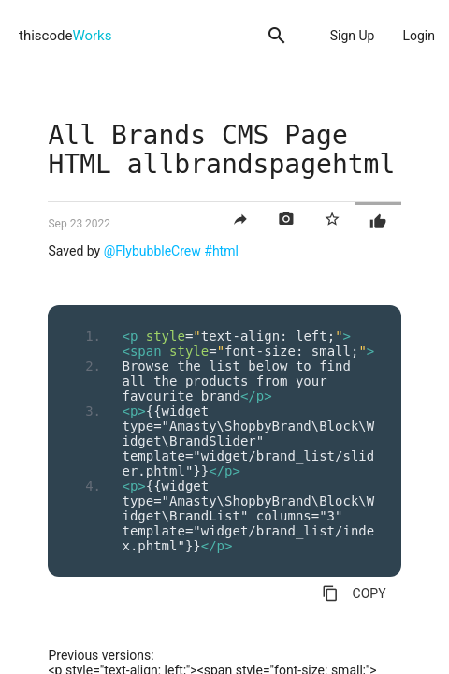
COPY (354, 593)
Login (418, 35)
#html (221, 250)
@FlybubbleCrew (152, 250)
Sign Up (352, 35)
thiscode (65, 35)
